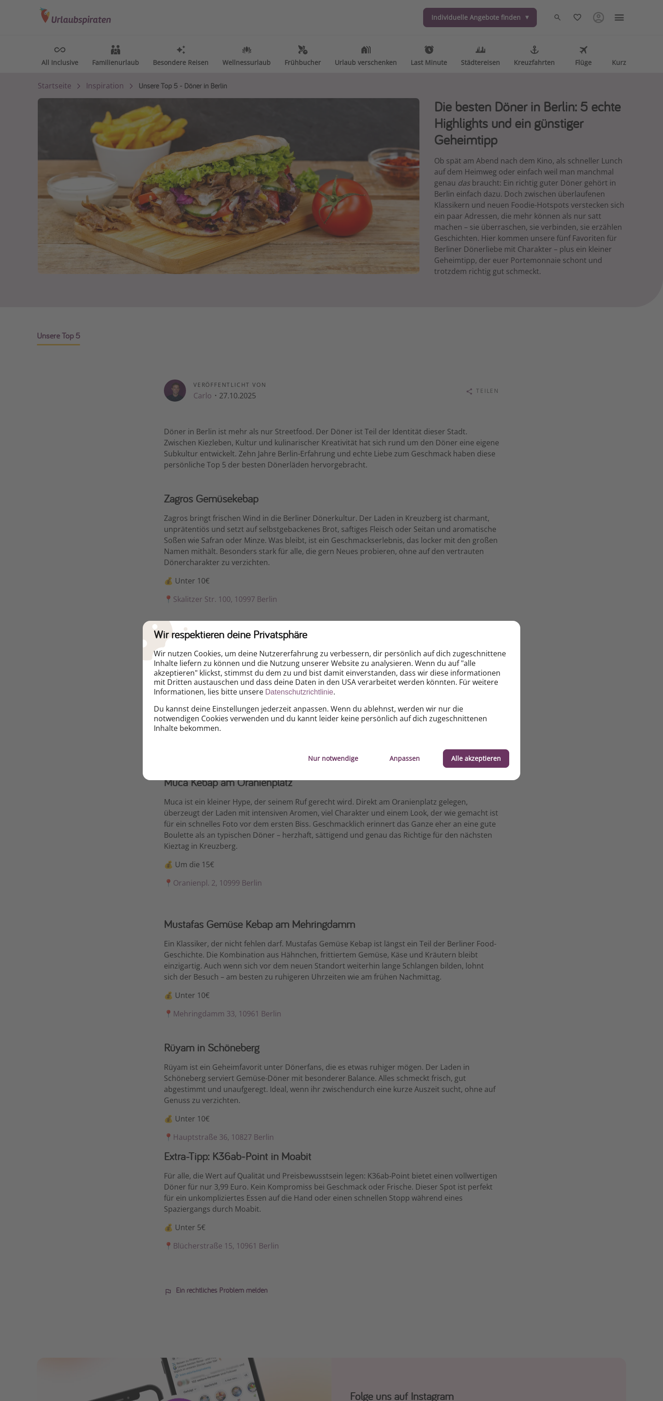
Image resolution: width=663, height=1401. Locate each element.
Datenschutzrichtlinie (299, 692)
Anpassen (405, 758)
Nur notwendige (333, 758)
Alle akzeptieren (476, 758)
